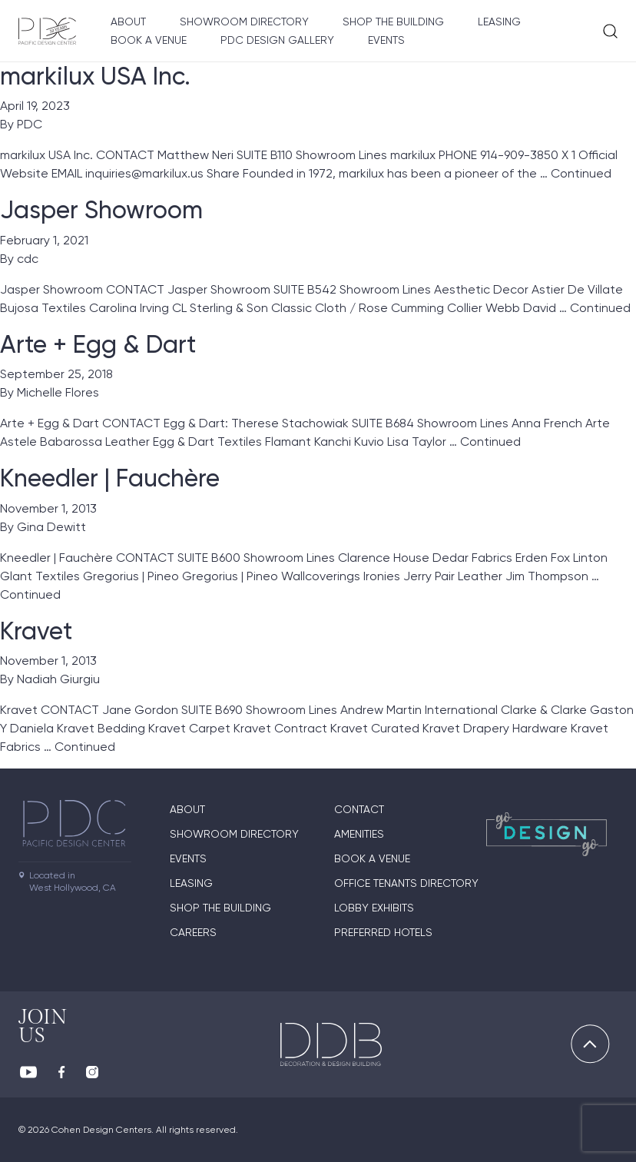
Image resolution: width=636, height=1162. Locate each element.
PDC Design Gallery (277, 40)
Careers (193, 932)
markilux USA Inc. (95, 76)
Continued (581, 173)
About (128, 21)
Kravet (36, 631)
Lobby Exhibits (374, 907)
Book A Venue (149, 40)
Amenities (359, 834)
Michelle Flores (58, 392)
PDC (29, 124)
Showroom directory (244, 21)
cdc (27, 258)
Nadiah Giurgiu (58, 679)
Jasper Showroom (101, 209)
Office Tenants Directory (406, 883)
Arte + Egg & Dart (98, 344)
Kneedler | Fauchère (110, 478)
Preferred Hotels (383, 932)
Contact (359, 809)
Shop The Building (393, 21)
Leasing (499, 21)
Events (386, 40)
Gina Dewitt (51, 527)
